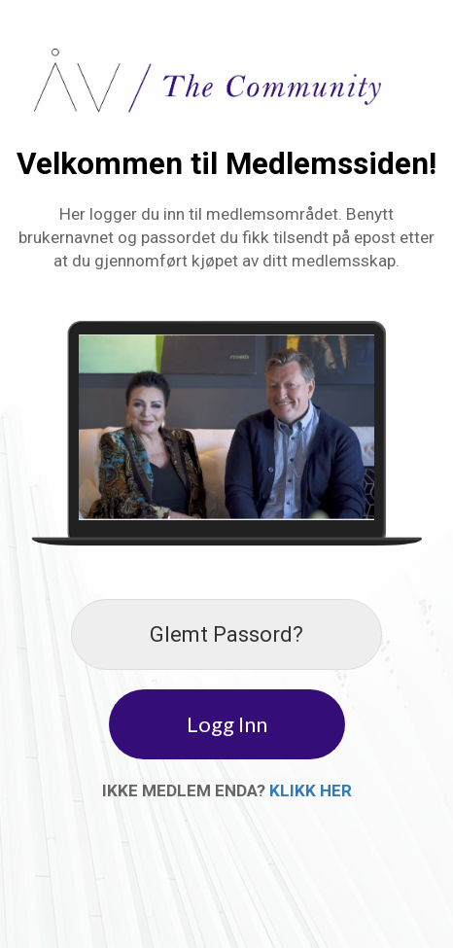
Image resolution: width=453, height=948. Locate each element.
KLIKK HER (310, 790)
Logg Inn (227, 724)
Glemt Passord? (226, 634)
